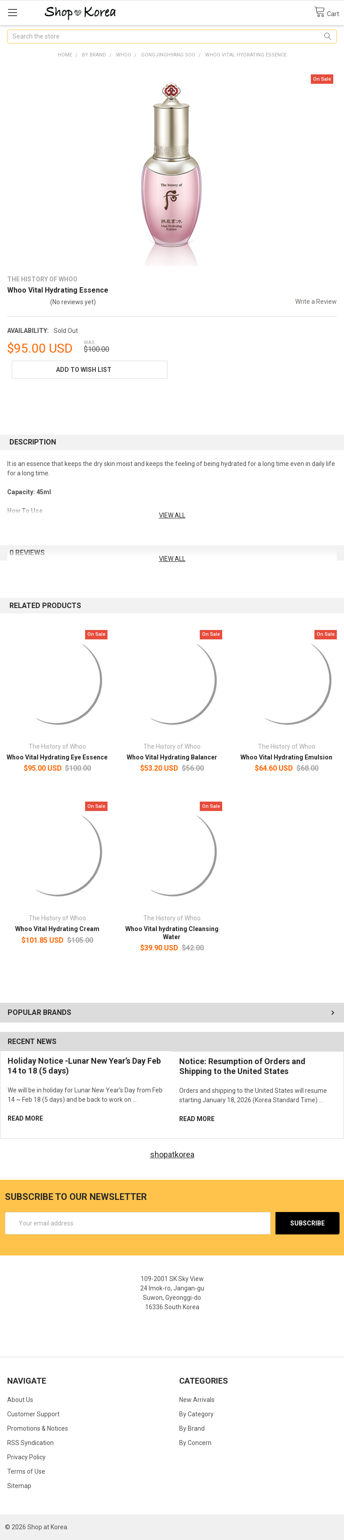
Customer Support (33, 1414)
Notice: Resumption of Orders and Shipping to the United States (242, 1066)
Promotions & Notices (37, 1428)
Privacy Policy (26, 1457)
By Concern (195, 1442)
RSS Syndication (30, 1442)
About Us (20, 1399)
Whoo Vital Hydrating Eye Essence (57, 757)
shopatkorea (172, 1154)
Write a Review (316, 301)
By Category (196, 1414)
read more (25, 1118)
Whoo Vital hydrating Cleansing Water (172, 932)
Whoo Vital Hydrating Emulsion (286, 757)
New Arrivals (197, 1399)
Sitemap (19, 1485)
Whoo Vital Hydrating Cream (57, 928)
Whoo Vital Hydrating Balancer (172, 757)
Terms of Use (26, 1471)
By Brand (192, 1428)
